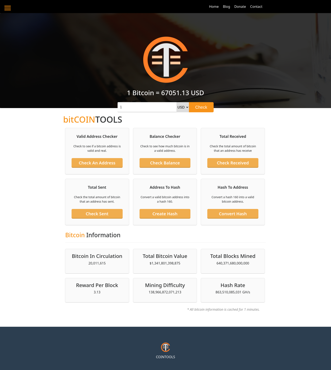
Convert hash (233, 214)
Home (214, 6)
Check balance (165, 163)
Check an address (97, 163)
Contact (256, 6)
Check (201, 107)
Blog (226, 6)
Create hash (165, 214)
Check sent (97, 214)
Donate (240, 6)
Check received (233, 163)
